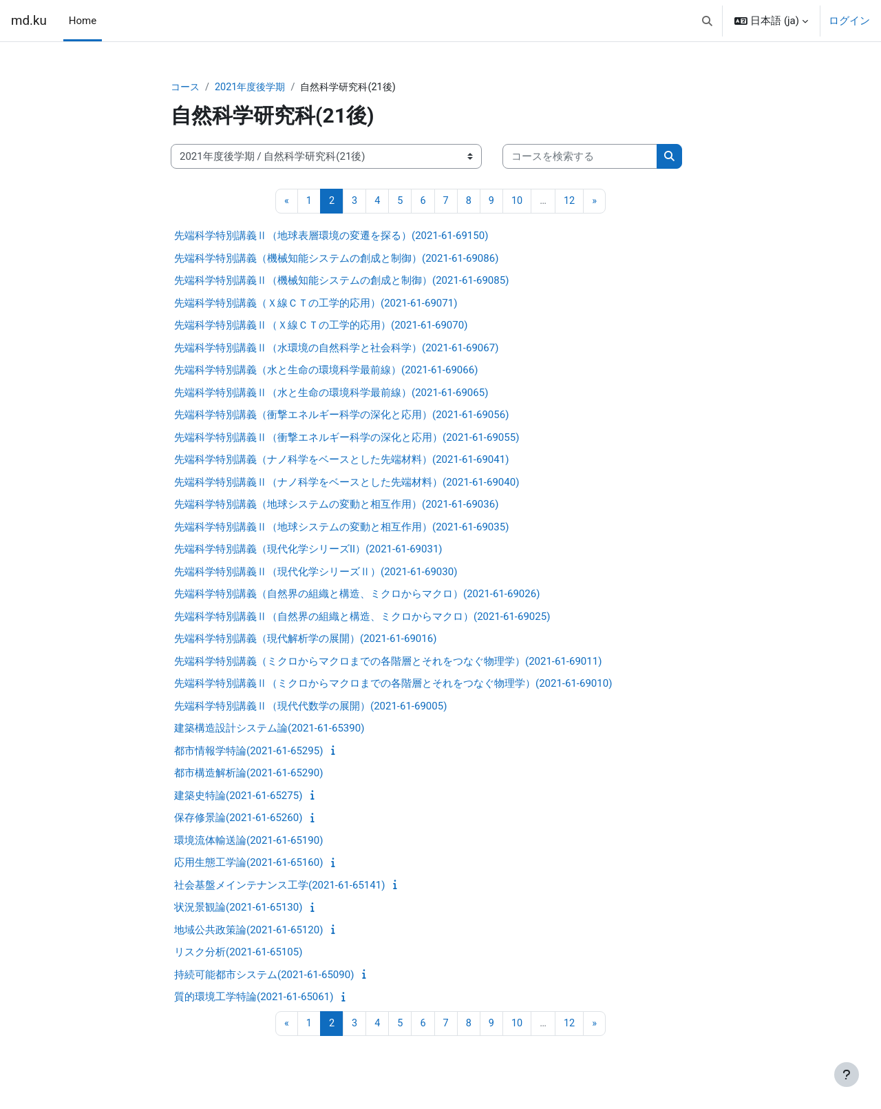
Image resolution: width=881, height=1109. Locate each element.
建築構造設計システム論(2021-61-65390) (269, 729)
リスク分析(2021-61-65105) (238, 953)
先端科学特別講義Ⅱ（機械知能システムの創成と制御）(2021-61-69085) (341, 282)
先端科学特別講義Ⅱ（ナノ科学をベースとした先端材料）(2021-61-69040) (346, 483)
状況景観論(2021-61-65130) (238, 908)
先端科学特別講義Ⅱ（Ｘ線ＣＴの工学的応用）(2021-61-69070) (320, 326)
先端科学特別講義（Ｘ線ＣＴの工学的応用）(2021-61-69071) (315, 304)
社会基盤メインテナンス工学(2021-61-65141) (279, 886)
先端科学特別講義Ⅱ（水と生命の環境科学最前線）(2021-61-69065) (331, 393)
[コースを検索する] (579, 157)
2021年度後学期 (254, 87)
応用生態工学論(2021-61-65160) (248, 864)
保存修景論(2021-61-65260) (238, 819)
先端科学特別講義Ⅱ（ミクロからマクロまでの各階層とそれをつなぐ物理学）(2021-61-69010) (393, 684)
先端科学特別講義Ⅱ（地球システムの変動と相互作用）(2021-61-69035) (341, 527)
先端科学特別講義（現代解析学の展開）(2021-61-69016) (305, 640)
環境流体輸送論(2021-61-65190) (248, 841)
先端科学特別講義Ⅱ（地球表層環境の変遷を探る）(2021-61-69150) (331, 237)
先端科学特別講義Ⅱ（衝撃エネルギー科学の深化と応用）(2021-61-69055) (346, 438)
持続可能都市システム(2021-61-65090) (264, 975)
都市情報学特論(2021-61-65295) (248, 751)
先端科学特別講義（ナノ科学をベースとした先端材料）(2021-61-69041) (341, 461)
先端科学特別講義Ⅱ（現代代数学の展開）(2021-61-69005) (310, 707)
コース (186, 87)
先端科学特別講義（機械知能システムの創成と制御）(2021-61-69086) (336, 259)
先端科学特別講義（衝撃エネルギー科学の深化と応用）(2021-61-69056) (341, 416)
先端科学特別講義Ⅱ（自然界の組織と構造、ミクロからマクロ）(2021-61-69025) (362, 617)
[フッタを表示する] (846, 1074)
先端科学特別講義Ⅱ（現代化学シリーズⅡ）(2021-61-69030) (315, 572)
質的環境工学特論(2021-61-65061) (253, 998)
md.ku (29, 20)
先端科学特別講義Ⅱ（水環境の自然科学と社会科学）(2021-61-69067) (336, 348)
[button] (707, 20)
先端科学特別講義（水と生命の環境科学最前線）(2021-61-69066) (326, 371)
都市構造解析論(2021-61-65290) (248, 774)
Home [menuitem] (82, 20)
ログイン (849, 20)
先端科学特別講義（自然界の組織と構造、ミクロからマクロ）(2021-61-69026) (357, 595)
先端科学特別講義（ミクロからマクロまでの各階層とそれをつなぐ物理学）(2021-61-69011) (388, 662)
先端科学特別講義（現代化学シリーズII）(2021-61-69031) (308, 550)
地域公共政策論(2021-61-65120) (248, 930)
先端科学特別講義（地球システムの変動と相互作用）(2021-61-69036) (336, 505)
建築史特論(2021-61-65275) (238, 796)
